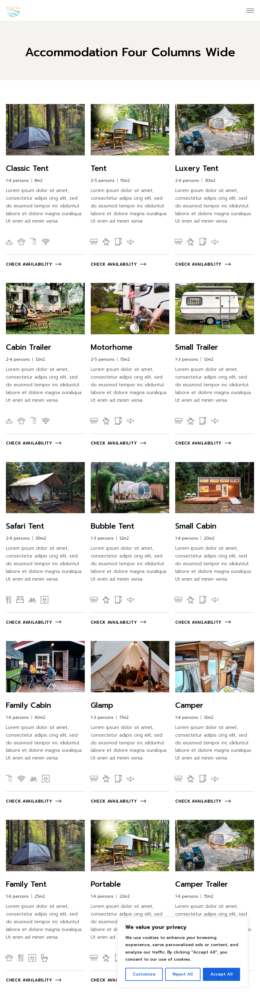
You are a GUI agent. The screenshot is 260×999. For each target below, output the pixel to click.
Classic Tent (27, 168)
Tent (98, 168)
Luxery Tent (196, 168)
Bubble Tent (112, 526)
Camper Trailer (201, 884)
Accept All (221, 974)
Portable (106, 884)
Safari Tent (25, 526)
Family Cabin (28, 705)
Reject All (183, 974)
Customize (144, 974)
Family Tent (26, 884)
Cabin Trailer (28, 347)
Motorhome (111, 347)
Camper (189, 705)
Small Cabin (196, 526)
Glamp (102, 705)
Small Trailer (196, 347)
